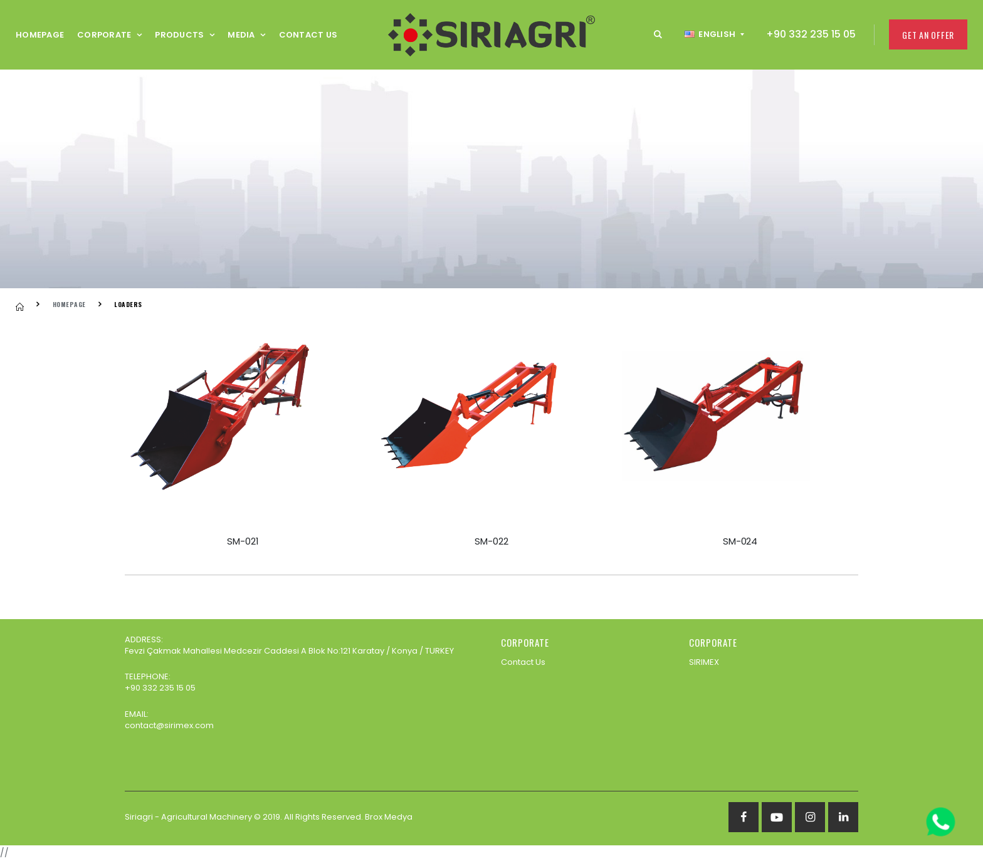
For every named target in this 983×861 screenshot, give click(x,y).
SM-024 (740, 541)
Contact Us (308, 35)
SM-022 (491, 541)
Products (179, 35)
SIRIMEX (704, 662)
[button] (658, 35)
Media (241, 35)
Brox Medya (389, 817)
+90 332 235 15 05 (811, 34)
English (710, 34)
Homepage (40, 35)
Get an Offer (928, 34)
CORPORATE (104, 35)
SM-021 (242, 541)
